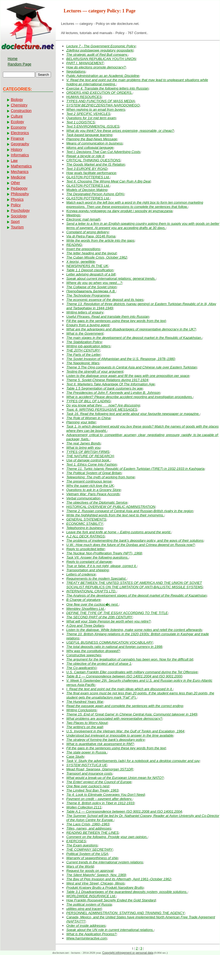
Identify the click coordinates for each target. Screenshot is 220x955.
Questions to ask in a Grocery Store (93, 490)
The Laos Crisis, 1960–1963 (87, 824)
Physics (17, 199)
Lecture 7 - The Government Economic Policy (100, 46)
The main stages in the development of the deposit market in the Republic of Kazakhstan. (134, 338)
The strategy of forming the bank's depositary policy (105, 740)
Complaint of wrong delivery (87, 232)
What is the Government (84, 333)
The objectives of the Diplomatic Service (96, 502)
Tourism (17, 227)
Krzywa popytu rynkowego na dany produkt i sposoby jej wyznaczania (119, 211)
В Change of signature (83, 600)
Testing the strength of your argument (94, 371)
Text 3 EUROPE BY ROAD (86, 169)
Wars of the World (80, 866)
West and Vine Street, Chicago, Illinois (95, 883)
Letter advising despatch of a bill (90, 274)
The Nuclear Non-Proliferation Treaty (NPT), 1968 (104, 553)
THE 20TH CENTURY (83, 350)
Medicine (18, 177)
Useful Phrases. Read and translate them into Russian (107, 317)
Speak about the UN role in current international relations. (110, 930)
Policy (16, 205)
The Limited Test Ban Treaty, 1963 (92, 790)
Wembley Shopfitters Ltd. (85, 609)
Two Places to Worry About (86, 723)
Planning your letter (81, 422)
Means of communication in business (94, 143)
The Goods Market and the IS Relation (95, 164)
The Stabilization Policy (84, 342)
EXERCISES (76, 841)
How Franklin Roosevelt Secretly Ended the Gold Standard (111, 900)
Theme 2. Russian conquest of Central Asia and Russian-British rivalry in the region (129, 511)
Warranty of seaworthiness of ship (92, 858)
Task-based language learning (89, 135)
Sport (15, 221)
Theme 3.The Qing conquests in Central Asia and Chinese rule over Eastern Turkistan (131, 367)
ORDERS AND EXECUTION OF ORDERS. (99, 93)
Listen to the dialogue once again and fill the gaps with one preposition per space (127, 376)
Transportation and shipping (87, 570)
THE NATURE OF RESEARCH (90, 456)
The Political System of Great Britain (93, 473)
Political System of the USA (87, 854)
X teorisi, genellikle (80, 262)
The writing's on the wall (84, 727)
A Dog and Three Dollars (85, 626)
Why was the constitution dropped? (93, 651)
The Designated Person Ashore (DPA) (95, 194)
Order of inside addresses (86, 926)
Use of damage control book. (88, 460)
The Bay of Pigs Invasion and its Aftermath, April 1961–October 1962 (118, 879)
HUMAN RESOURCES (84, 97)
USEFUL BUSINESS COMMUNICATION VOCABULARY (109, 642)
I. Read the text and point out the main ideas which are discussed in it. (119, 689)
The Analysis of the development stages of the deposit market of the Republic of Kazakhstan (136, 595)
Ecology (17, 122)
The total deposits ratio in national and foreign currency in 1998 (114, 647)
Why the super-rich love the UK (90, 486)
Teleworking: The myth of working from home (100, 477)
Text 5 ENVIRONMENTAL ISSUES (92, 126)
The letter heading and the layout (91, 253)
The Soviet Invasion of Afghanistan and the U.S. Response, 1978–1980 (120, 359)
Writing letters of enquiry (84, 312)
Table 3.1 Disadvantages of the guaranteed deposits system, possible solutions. (126, 892)
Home (12, 59)
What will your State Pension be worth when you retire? (108, 621)
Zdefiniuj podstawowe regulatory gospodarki (99, 50)
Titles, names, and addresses (88, 828)
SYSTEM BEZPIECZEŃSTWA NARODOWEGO (102, 105)
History (16, 149)
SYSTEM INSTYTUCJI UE (86, 765)
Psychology (20, 210)
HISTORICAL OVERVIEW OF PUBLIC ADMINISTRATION (110, 507)
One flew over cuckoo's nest (87, 786)
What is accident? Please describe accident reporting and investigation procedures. (129, 397)
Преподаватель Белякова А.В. (91, 291)
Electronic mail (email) (83, 219)
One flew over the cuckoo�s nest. (92, 604)
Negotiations (75, 71)
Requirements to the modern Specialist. (96, 579)
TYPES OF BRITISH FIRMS (87, 452)
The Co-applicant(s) (81, 668)
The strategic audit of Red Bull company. (97, 55)
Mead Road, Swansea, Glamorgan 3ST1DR (99, 769)
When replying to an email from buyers (95, 109)
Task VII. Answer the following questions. (97, 557)
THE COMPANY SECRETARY (89, 849)
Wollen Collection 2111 (83, 807)
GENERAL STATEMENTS (86, 519)
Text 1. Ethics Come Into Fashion (91, 464)
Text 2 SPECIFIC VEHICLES (88, 114)
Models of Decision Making (86, 190)
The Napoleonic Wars (82, 363)
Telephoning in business (84, 528)
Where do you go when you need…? (94, 283)
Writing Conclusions (81, 710)
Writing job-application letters (88, 346)
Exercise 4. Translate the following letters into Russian (107, 88)
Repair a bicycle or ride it (85, 156)
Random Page (19, 64)
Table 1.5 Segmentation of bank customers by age (104, 388)
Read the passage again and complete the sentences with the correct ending (124, 706)
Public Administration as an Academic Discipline (102, 76)
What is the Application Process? (91, 934)
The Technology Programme (88, 295)
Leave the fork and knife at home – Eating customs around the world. (118, 532)
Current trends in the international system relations (104, 862)
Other (15, 183)
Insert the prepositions (83, 249)
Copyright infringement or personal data (127, 952)
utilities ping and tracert (84, 909)
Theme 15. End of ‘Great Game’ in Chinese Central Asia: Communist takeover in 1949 (131, 714)
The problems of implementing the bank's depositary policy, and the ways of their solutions (134, 540)
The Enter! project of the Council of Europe (98, 782)
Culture (17, 116)
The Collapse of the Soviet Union (91, 287)
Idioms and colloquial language (90, 147)
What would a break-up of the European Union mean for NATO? (114, 778)
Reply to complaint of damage (89, 562)
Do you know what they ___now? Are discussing (103, 405)
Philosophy (20, 194)
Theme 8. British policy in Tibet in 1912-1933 (100, 803)
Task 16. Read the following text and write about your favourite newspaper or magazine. (133, 414)
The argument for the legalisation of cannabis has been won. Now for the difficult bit (129, 659)
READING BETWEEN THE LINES (92, 833)
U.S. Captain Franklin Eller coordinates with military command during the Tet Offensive (132, 672)
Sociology (19, 216)
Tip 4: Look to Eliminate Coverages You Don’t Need (105, 795)
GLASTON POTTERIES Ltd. (88, 177)
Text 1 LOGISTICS (80, 122)
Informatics (20, 155)
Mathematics (21, 166)
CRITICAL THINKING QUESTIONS (93, 160)
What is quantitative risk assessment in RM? (100, 744)
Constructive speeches (83, 655)
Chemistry (19, 105)
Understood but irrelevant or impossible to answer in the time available (119, 735)
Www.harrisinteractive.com (86, 938)
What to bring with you (83, 448)
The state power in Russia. (86, 752)
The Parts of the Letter (83, 355)
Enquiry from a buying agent (87, 325)
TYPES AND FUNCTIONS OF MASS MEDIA (100, 101)
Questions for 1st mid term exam (91, 118)
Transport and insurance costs (89, 773)
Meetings (73, 215)
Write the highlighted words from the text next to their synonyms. (115, 515)
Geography (20, 144)
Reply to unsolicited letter (85, 549)
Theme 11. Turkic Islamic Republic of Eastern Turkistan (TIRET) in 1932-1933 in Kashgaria (135, 469)
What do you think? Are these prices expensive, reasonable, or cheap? (120, 131)
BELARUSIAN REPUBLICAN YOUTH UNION (101, 59)
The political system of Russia (89, 904)
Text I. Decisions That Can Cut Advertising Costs (103, 152)
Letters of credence (81, 574)
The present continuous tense (88, 481)
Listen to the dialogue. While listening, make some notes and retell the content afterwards (134, 630)
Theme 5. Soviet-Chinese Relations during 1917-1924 (107, 380)
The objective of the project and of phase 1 (98, 664)
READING (74, 245)
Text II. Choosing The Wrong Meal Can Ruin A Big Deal (108, 181)
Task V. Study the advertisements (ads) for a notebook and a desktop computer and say (132, 761)
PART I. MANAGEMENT (85, 63)
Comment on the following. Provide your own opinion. (106, 837)
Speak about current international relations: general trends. (111, 278)
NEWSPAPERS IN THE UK (87, 266)
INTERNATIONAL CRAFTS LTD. (91, 591)
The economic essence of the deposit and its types (104, 300)
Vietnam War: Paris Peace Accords (93, 494)
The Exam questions (82, 845)
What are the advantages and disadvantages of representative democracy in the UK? (131, 329)
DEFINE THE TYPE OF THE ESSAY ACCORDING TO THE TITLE (117, 613)
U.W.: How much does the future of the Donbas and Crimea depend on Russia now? (130, 545)
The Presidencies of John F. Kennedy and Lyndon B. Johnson (113, 393)
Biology (17, 99)
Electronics (20, 133)
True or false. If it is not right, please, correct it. (101, 566)
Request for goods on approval (89, 871)
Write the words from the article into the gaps (100, 240)
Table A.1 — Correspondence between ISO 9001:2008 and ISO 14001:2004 (124, 811)
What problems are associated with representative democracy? (114, 718)
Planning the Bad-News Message (91, 139)
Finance (17, 138)
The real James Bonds (83, 443)
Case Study (75, 757)
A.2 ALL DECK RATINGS (85, 536)
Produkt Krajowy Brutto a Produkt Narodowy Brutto (105, 888)
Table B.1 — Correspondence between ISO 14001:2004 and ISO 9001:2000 (124, 676)
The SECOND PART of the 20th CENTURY (99, 617)
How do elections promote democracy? (96, 67)
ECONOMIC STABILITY (84, 524)
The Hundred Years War (84, 702)
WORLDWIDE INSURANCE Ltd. (91, 896)
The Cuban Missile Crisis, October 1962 (96, 257)
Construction (21, 111)
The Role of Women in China (88, 418)
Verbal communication (83, 498)
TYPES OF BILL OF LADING (88, 401)
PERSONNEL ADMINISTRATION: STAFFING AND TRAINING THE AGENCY (125, 913)
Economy (18, 127)
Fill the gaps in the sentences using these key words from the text (116, 321)
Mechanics (20, 172)
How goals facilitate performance (91, 173)
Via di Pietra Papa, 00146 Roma (90, 236)
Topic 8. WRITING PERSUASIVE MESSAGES (101, 409)
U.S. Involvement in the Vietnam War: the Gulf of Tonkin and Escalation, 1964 (125, 731)
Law (14, 160)
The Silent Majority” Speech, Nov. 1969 (96, 875)
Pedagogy (19, 188)
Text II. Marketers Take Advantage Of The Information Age (110, 384)
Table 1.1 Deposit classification (89, 270)
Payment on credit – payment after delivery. (99, 799)
